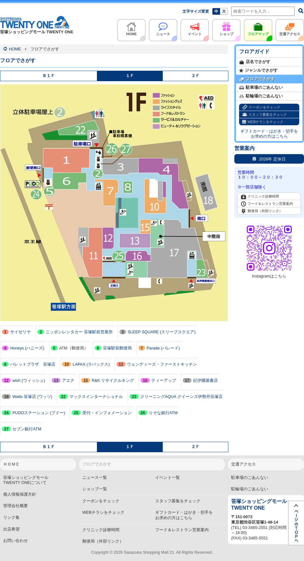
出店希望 (11, 529)
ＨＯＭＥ (11, 464)
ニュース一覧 (94, 477)
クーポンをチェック (261, 107)
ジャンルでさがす (258, 70)
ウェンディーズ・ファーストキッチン (157, 364)
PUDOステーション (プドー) (33, 412)
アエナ (63, 380)
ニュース (163, 27)
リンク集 (11, 517)
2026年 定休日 (269, 158)
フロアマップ (258, 27)
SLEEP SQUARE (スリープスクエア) (157, 331)
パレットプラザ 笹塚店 (28, 364)
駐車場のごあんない (261, 87)
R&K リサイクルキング (107, 380)
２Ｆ (195, 75)
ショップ (226, 27)
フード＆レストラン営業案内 (267, 203)
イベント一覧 (167, 477)
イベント (194, 27)
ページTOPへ (296, 523)
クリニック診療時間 (260, 196)
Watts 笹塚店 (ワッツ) (27, 396)
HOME (131, 27)
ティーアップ (158, 380)
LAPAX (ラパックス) (86, 364)
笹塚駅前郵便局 (113, 348)
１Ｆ (130, 75)
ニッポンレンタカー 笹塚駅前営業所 (75, 331)
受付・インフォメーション (101, 412)
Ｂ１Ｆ (48, 75)
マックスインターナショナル (91, 396)
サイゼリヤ (16, 331)
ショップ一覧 (94, 488)
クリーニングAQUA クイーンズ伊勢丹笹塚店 (176, 396)
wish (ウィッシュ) (23, 380)
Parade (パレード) (159, 348)
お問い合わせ (15, 540)
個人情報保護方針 (19, 494)
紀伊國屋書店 (200, 380)
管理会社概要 (15, 505)
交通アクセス (290, 27)
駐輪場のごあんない (261, 96)
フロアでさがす (257, 79)
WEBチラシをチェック (262, 122)
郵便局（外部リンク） (261, 211)
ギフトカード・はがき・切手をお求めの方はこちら (269, 134)
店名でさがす (254, 62)
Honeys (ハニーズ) (23, 348)
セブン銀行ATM (21, 429)
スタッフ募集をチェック (264, 114)
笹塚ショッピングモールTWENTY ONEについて (25, 480)
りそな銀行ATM (158, 412)
